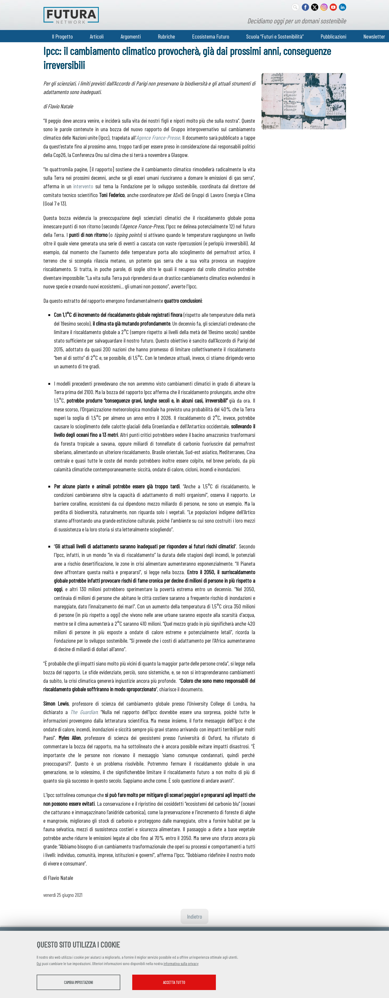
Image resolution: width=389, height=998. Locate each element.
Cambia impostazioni (78, 982)
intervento (83, 185)
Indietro (194, 916)
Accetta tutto (174, 982)
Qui (39, 963)
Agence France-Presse (158, 137)
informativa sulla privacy (181, 963)
